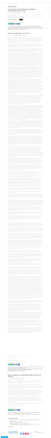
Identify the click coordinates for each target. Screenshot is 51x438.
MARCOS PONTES (34, 28)
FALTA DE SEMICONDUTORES (34, 368)
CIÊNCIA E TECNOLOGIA (32, 412)
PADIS (18, 414)
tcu (27, 29)
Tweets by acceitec (11, 426)
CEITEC (30, 26)
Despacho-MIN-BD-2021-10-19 (13, 19)
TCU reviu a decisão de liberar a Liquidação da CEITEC (22, 10)
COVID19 (40, 366)
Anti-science (17, 26)
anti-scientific (13, 412)
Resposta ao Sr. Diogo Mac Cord (15, 422)
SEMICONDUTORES (24, 29)
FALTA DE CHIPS (35, 27)
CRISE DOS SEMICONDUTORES (18, 367)
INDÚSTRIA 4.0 (15, 369)
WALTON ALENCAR (22, 370)
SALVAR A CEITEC (17, 29)
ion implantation (26, 413)
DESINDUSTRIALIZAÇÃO (15, 368)
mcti (38, 28)
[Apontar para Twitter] (21, 434)
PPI (13, 29)
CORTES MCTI (15, 27)
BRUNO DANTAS (26, 26)
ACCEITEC (13, 26)
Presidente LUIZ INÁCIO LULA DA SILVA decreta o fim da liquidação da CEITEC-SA (24, 419)
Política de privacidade (38, 432)
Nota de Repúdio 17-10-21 (18, 33)
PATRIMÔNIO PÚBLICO (24, 369)
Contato (36, 431)
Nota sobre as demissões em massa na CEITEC (24, 376)
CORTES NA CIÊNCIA (21, 27)
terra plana (32, 414)
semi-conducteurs (22, 414)
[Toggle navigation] (42, 1)
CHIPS (36, 26)
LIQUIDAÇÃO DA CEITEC (26, 28)
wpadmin (24, 12)
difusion (11, 413)
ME (19, 369)
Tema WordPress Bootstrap (18, 436)
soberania (27, 414)
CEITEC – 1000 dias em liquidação (16, 421)
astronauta (21, 26)
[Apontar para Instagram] (26, 434)
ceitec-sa (33, 26)
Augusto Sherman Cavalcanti (25, 366)
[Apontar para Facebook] (23, 434)
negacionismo (14, 414)
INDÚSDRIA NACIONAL (18, 28)
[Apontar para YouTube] (28, 434)
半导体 (37, 414)
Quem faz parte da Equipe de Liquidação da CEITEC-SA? (19, 423)
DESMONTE (21, 368)
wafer (35, 414)
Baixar (21, 19)
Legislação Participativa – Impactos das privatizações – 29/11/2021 (21, 424)
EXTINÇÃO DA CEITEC (28, 27)
